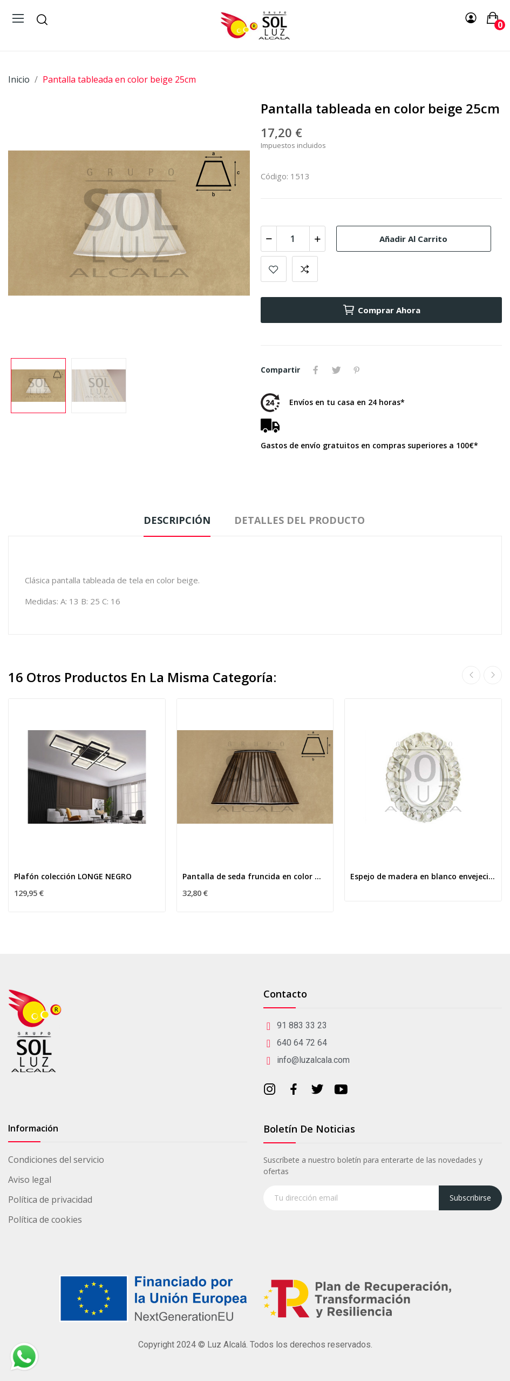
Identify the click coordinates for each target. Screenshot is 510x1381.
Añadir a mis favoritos (273, 269)
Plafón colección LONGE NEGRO (73, 876)
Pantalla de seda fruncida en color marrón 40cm (255, 876)
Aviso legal (29, 1179)
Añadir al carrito (413, 238)
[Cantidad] (293, 239)
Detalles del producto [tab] (299, 520)
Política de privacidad (50, 1199)
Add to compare (305, 269)
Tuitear (336, 370)
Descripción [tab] (177, 520)
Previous (471, 675)
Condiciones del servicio (56, 1160)
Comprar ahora (381, 310)
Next (493, 675)
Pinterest (356, 370)
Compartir (315, 370)
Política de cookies (45, 1219)
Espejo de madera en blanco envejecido (423, 876)
